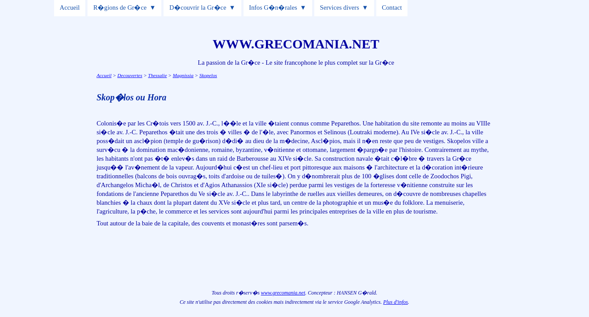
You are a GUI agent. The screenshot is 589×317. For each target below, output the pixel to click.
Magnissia (183, 75)
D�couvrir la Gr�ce (197, 7)
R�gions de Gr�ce (119, 7)
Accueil (70, 7)
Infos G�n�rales (273, 7)
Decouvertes (129, 75)
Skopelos (208, 75)
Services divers (339, 7)
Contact (392, 7)
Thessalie (157, 75)
